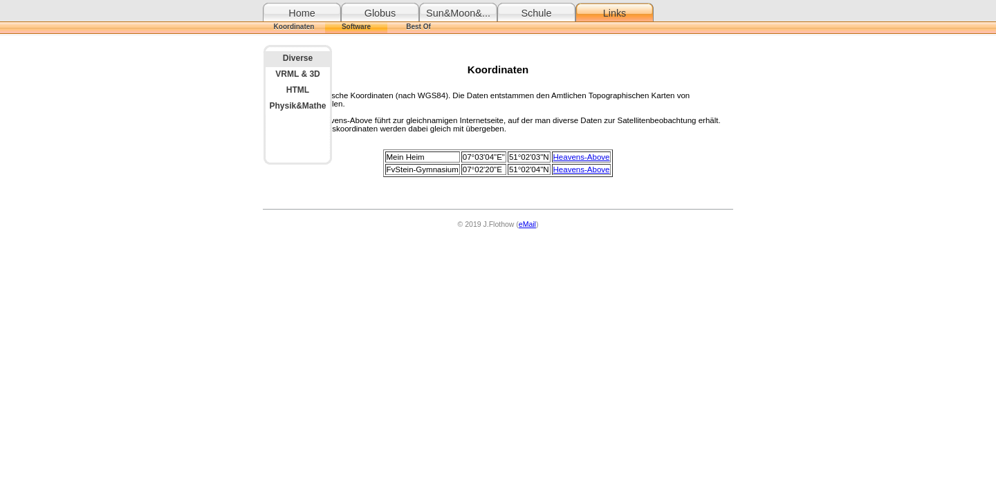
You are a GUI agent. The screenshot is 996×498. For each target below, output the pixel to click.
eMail (527, 224)
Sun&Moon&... (458, 13)
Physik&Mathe (297, 106)
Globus (380, 13)
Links (615, 13)
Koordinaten (294, 26)
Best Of (418, 26)
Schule (536, 13)
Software (356, 26)
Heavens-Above (581, 157)
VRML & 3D (297, 74)
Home (301, 13)
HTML (297, 90)
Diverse (298, 58)
